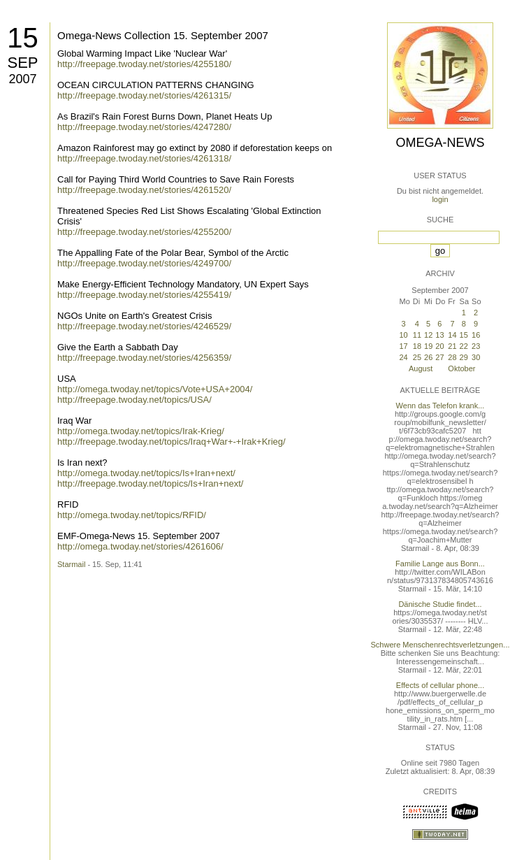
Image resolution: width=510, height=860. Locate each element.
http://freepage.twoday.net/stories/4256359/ (144, 357)
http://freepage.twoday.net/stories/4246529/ (144, 326)
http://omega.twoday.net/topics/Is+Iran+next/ (146, 473)
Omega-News (439, 143)
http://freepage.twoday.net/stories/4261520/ (144, 190)
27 (439, 357)
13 (439, 335)
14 (452, 335)
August (420, 368)
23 (476, 346)
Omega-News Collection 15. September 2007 (162, 35)
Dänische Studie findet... (439, 604)
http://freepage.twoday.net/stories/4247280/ (144, 127)
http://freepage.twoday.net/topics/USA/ (134, 399)
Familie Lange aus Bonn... (440, 563)
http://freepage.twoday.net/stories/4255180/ (144, 64)
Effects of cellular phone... (440, 685)
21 (452, 346)
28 (452, 357)
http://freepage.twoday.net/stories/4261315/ (144, 95)
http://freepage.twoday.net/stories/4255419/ (144, 294)
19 (428, 346)
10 (403, 335)
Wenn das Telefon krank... (440, 405)
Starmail (71, 564)
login (440, 199)
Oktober (461, 368)
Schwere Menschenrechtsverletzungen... (440, 644)
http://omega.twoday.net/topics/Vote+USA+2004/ (154, 389)
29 (464, 357)
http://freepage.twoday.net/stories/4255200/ (144, 232)
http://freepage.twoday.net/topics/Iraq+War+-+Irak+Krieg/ (171, 441)
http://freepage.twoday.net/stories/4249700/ (144, 263)
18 (417, 346)
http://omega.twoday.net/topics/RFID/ (131, 515)
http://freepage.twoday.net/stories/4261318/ (144, 158)
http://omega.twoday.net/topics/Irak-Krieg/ (140, 431)
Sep (22, 62)
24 (403, 357)
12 (428, 335)
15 (22, 37)
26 (428, 357)
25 (417, 357)
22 (464, 346)
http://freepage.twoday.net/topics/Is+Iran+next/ (150, 483)
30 (476, 357)
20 (439, 346)
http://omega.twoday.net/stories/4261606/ (140, 546)
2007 (22, 79)
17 (403, 346)
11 (417, 335)
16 (476, 335)
